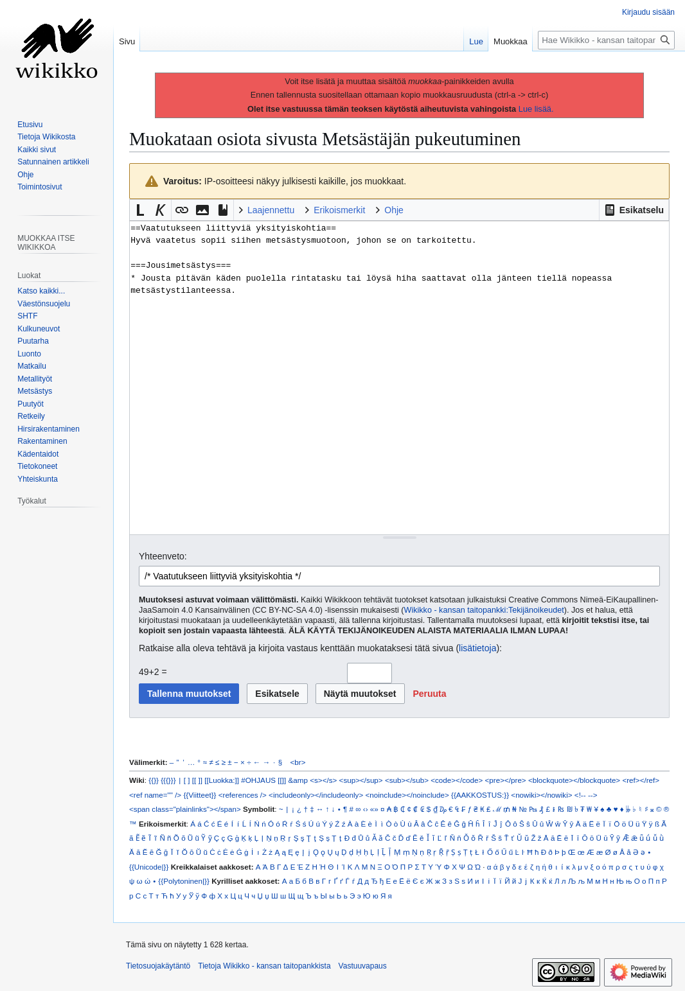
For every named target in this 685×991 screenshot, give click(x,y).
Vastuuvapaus (363, 965)
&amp (298, 780)
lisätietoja (477, 648)
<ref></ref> (640, 780)
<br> (298, 762)
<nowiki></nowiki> (541, 795)
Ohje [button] (394, 210)
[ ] (187, 780)
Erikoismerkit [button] (339, 210)
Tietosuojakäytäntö (158, 965)
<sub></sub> (407, 780)
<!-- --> (586, 795)
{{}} (153, 780)
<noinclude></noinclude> (407, 795)
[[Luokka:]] (221, 780)
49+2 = (153, 672)
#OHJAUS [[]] (263, 780)
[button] (634, 210)
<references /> (242, 795)
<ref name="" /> (155, 795)
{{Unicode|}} (148, 867)
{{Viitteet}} (199, 795)
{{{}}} (168, 780)
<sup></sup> (361, 780)
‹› (365, 809)
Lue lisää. (536, 109)
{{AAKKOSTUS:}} (480, 795)
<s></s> (323, 780)
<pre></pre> (505, 780)
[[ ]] (197, 780)
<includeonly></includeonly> (316, 795)
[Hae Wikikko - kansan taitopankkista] (606, 40)
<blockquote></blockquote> (574, 780)
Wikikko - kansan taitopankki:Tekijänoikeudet (484, 610)
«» (374, 809)
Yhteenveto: (163, 556)
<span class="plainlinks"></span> (185, 809)
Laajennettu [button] (270, 210)
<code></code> (457, 780)
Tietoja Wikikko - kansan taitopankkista (264, 965)
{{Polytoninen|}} (183, 881)
